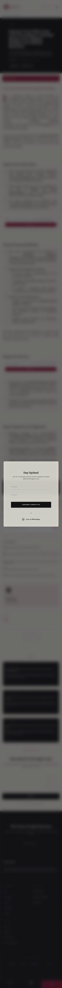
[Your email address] (31, 495)
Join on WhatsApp (31, 519)
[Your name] (31, 487)
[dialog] (31, 494)
